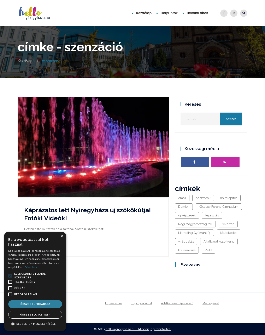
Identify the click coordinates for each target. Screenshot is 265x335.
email (182, 198)
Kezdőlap (144, 13)
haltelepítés (228, 198)
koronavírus (186, 250)
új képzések (187, 215)
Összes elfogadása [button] (35, 304)
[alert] (35, 281)
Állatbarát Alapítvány (219, 241)
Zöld (208, 250)
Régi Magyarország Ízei (195, 224)
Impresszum (113, 303)
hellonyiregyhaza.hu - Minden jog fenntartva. (138, 329)
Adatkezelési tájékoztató (177, 303)
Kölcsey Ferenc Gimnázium (218, 207)
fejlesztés (212, 215)
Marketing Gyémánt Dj (194, 233)
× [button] (61, 236)
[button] (10, 276)
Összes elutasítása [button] (35, 314)
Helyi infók (169, 13)
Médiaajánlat (210, 303)
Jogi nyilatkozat (141, 303)
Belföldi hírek (197, 13)
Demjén (183, 207)
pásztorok (203, 198)
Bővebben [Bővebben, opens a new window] (31, 267)
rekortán (228, 224)
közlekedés (228, 233)
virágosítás (186, 241)
